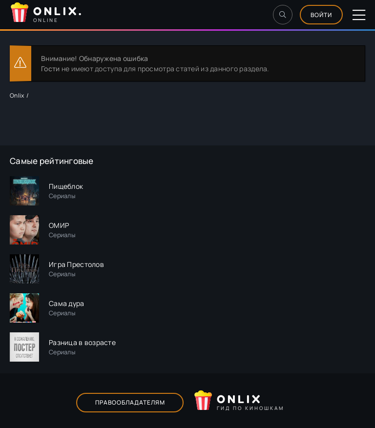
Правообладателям (130, 402)
